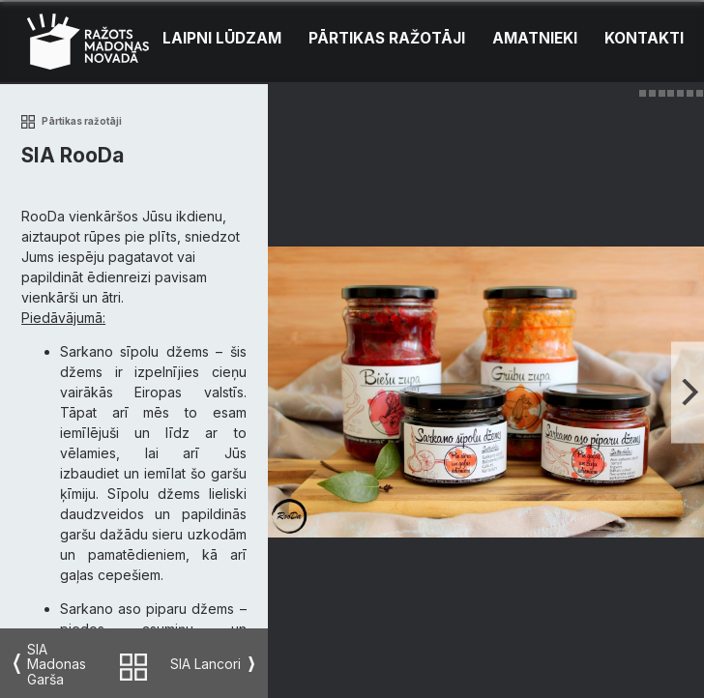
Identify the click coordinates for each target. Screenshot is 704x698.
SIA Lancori (205, 663)
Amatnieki (534, 38)
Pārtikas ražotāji (386, 38)
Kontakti (644, 38)
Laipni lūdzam (221, 38)
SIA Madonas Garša (56, 664)
